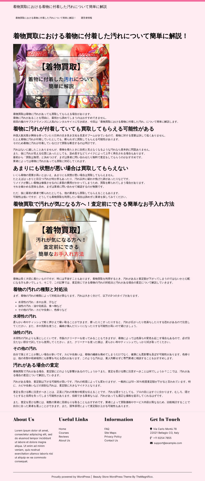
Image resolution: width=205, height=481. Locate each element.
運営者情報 (86, 17)
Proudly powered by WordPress (71, 476)
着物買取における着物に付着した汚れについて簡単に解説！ (46, 17)
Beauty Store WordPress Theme (112, 476)
